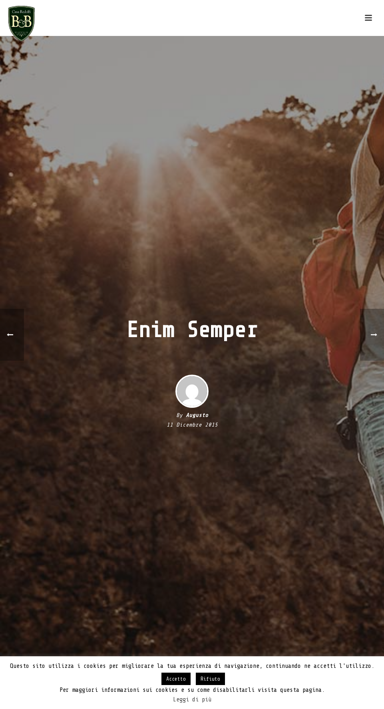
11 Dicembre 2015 (192, 425)
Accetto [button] (176, 679)
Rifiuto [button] (210, 679)
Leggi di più (192, 699)
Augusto (197, 415)
